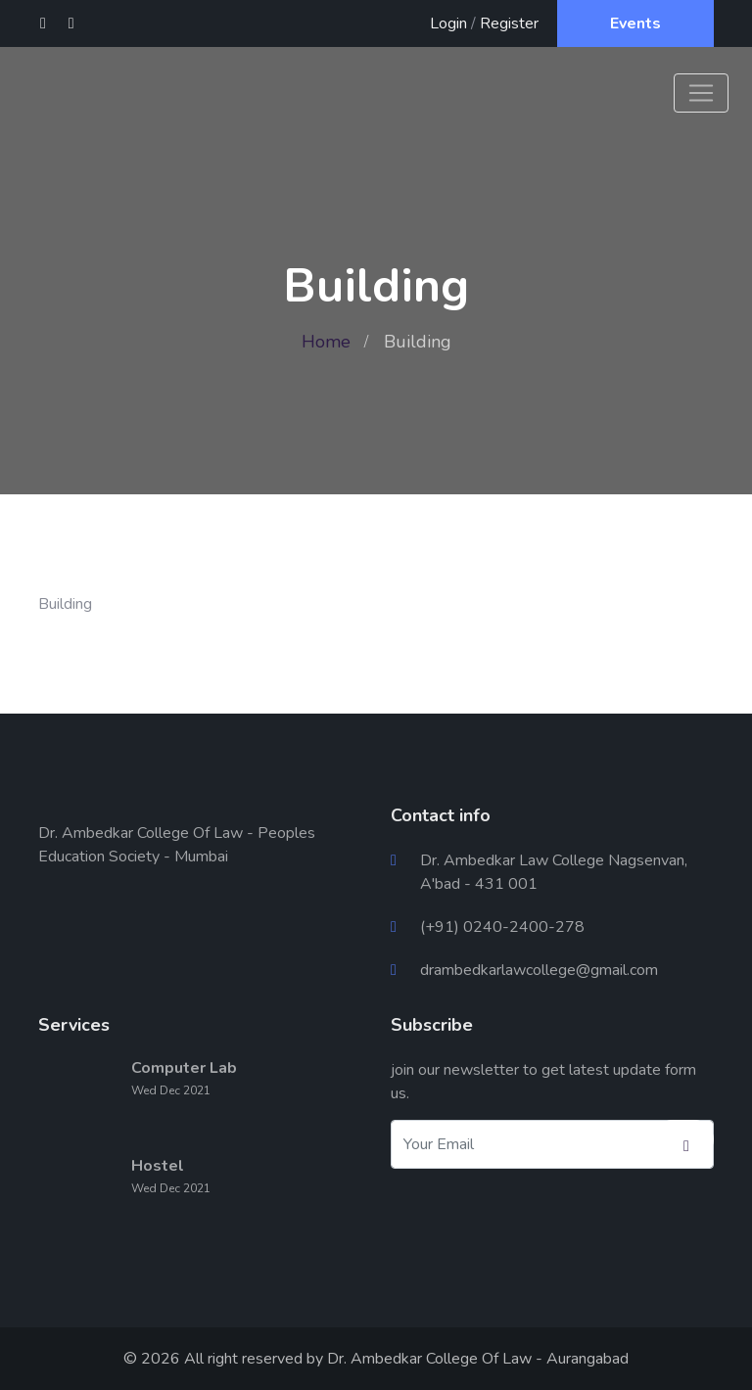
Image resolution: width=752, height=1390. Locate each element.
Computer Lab (184, 1068)
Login (448, 23)
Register (509, 23)
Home (326, 341)
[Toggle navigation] (701, 93)
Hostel (157, 1166)
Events (635, 23)
